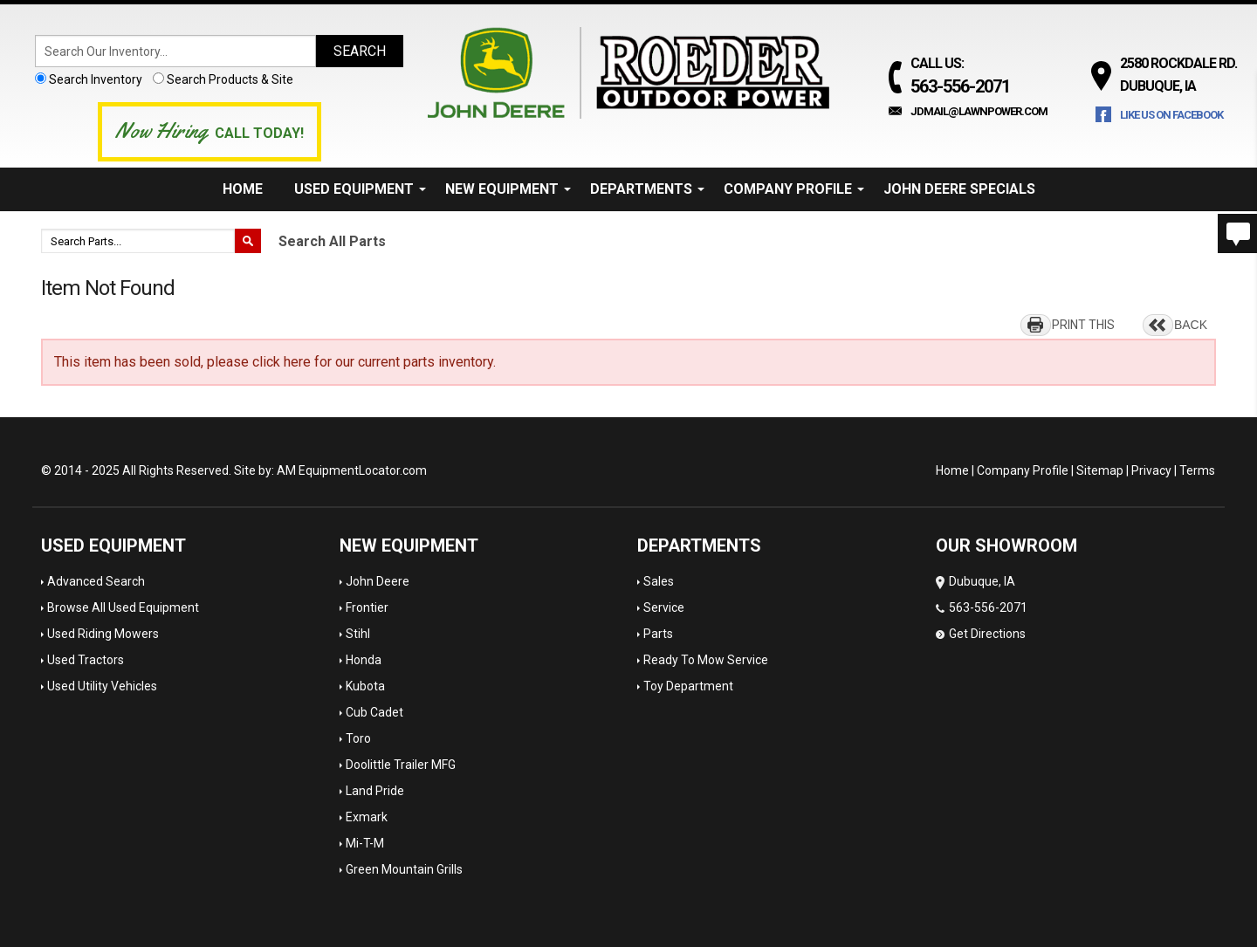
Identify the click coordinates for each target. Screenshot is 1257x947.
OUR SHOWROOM (1006, 545)
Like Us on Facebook (1171, 114)
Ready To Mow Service (705, 660)
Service (663, 607)
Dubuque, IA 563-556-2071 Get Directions (981, 607)
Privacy (1151, 470)
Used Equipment (360, 189)
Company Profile (794, 189)
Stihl (358, 634)
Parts (658, 634)
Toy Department (688, 686)
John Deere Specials (959, 189)
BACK (1190, 325)
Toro (358, 738)
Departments (647, 189)
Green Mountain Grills (404, 869)
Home (243, 189)
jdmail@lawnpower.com (979, 111)
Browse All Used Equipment (123, 607)
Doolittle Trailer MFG (401, 765)
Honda (363, 660)
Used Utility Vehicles (102, 686)
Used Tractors (85, 660)
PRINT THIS (1083, 325)
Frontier (367, 607)
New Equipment (508, 189)
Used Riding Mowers (103, 634)
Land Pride (375, 791)
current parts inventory (425, 361)
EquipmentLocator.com (363, 470)
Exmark (367, 817)
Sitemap (1099, 470)
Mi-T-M (365, 843)
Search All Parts (332, 241)
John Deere (377, 581)
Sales (658, 581)
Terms (1197, 470)
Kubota (365, 686)
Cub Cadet (374, 712)
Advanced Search (96, 581)
